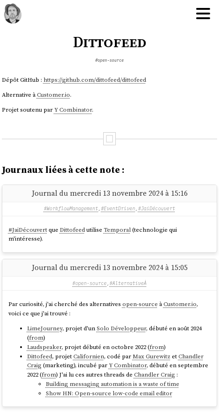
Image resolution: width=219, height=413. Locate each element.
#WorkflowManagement (71, 209)
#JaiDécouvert (156, 209)
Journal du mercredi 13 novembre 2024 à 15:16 (110, 193)
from (36, 338)
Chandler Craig (154, 374)
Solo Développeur (121, 328)
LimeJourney (45, 328)
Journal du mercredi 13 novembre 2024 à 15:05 (110, 267)
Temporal (117, 230)
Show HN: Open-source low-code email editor (109, 393)
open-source (140, 304)
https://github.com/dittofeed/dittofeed (94, 80)
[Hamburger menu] (203, 14)
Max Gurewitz (151, 356)
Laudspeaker (44, 347)
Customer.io (53, 95)
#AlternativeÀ (128, 283)
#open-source (109, 60)
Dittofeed (72, 230)
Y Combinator (73, 110)
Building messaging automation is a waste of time (112, 384)
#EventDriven (118, 209)
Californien (88, 356)
